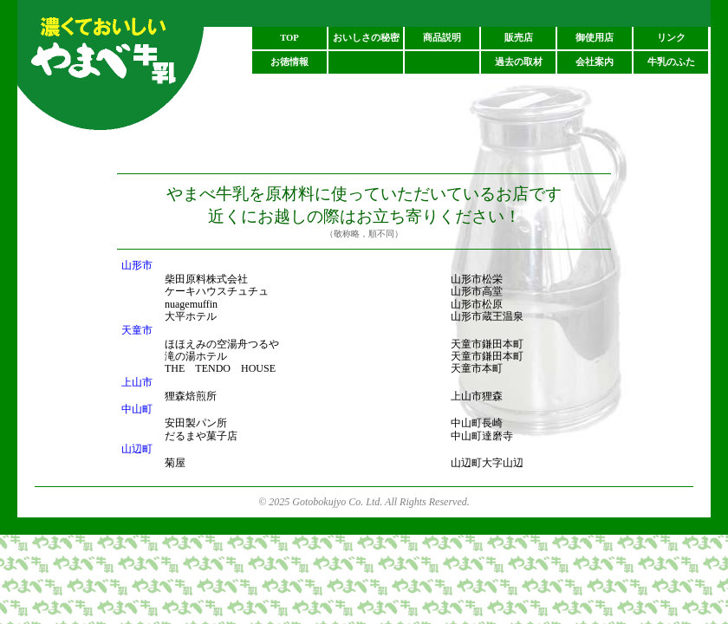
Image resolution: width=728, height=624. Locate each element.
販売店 (518, 37)
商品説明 (442, 37)
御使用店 (594, 37)
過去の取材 (519, 62)
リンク (671, 37)
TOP (289, 37)
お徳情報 (289, 62)
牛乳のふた (671, 62)
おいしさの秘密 (366, 37)
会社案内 (594, 62)
